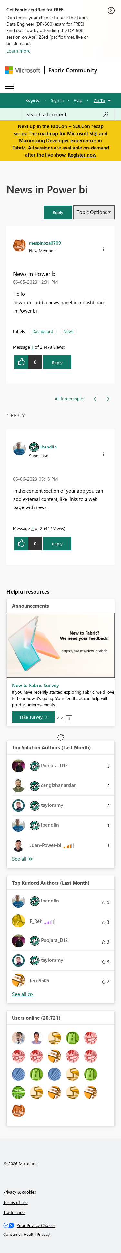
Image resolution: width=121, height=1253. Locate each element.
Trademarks (14, 1212)
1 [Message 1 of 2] (32, 347)
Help (78, 100)
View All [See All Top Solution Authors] (22, 859)
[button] (58, 212)
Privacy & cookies (19, 1192)
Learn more (18, 50)
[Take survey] (33, 717)
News (68, 331)
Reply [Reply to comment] (57, 543)
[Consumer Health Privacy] (60, 1234)
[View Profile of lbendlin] (48, 446)
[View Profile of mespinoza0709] (45, 242)
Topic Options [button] (92, 212)
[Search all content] (68, 114)
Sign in (57, 100)
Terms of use (15, 1202)
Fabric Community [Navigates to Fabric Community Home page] (72, 70)
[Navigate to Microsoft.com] (22, 70)
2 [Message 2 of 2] (32, 528)
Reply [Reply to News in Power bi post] (57, 362)
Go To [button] (99, 100)
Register (33, 100)
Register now (82, 154)
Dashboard (42, 331)
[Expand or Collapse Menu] (9, 86)
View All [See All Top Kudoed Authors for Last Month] (22, 994)
